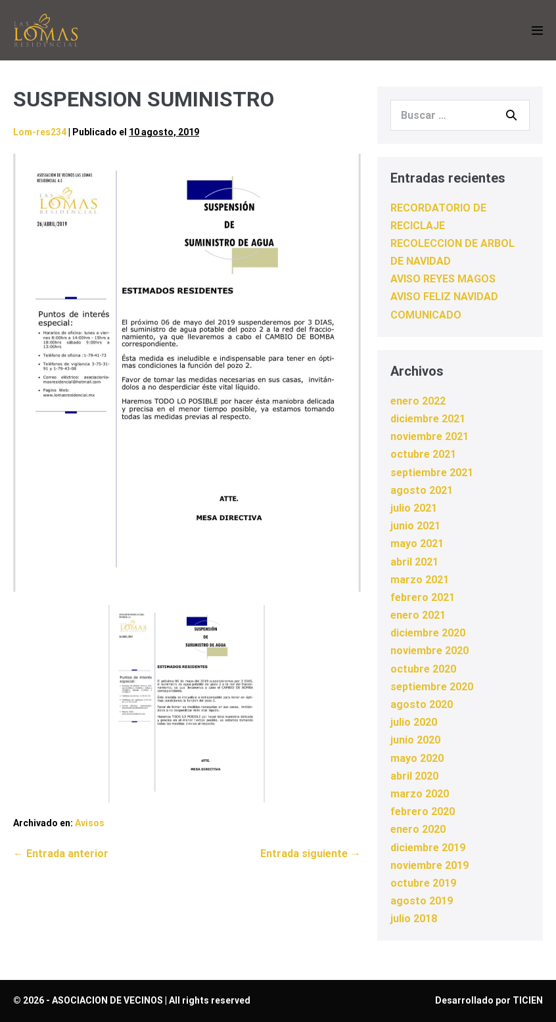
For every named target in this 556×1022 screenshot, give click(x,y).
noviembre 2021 (429, 436)
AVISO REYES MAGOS (443, 279)
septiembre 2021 (431, 472)
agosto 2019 (421, 901)
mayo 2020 (417, 758)
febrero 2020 (422, 811)
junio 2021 (415, 526)
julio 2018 (413, 918)
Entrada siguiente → (310, 853)
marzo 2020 (419, 794)
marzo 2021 (419, 579)
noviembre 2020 (429, 650)
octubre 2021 (423, 454)
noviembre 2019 (429, 865)
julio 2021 (413, 508)
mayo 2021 (417, 543)
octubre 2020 (423, 669)
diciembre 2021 (427, 418)
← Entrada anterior (60, 853)
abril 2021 (414, 562)
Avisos (89, 823)
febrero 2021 (422, 597)
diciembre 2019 (427, 847)
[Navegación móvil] (537, 30)
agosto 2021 (421, 490)
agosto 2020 (421, 704)
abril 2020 (414, 776)
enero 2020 (418, 829)
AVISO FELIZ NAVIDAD (444, 296)
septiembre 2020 (431, 686)
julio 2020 (413, 722)
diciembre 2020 (427, 633)
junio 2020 (415, 740)
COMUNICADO (425, 315)
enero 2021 (418, 615)
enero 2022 (418, 401)
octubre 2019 (423, 883)
